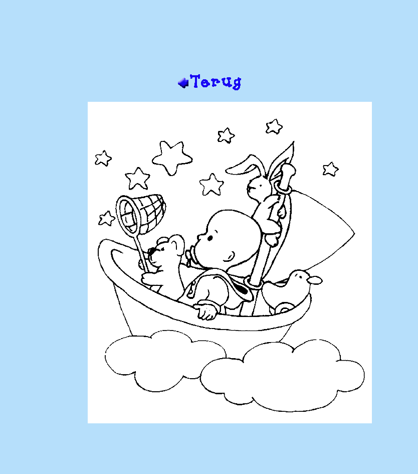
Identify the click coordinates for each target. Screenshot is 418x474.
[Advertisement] (209, 40)
